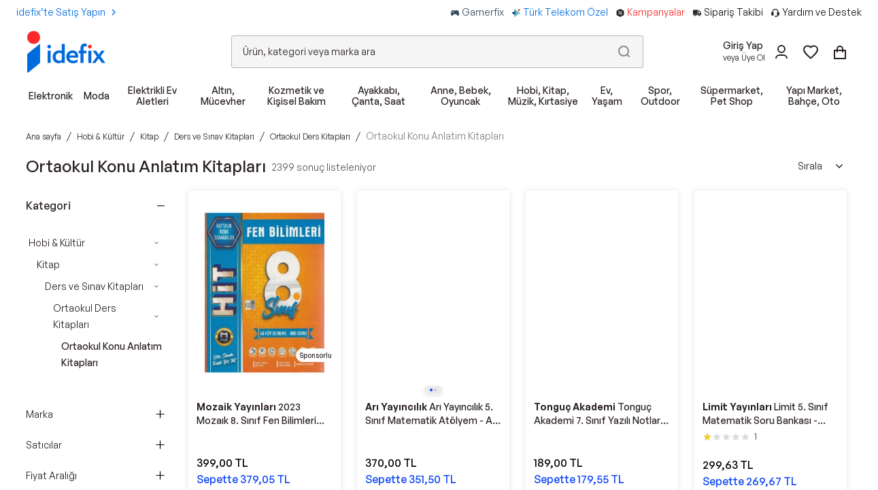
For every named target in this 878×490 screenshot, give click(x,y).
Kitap (48, 264)
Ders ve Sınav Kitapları (94, 286)
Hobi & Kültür (57, 242)
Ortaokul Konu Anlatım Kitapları (111, 354)
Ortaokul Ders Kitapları (84, 316)
